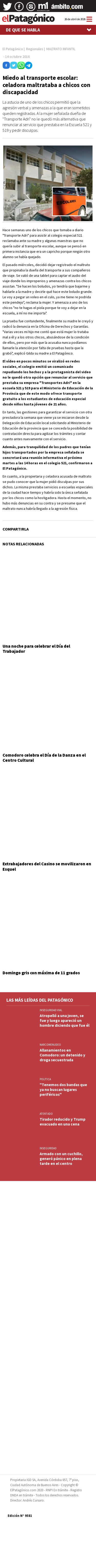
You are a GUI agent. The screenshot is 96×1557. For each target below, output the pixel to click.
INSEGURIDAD (48, 1148)
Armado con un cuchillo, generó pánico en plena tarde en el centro (61, 1158)
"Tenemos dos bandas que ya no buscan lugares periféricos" (63, 1089)
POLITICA (45, 1079)
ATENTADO (46, 1114)
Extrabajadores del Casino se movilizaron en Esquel (47, 866)
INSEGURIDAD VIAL (51, 1010)
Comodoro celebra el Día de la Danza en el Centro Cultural (44, 757)
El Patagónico (13, 49)
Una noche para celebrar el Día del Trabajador (36, 648)
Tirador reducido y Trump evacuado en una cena (63, 1122)
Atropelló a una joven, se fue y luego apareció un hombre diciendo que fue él (64, 1020)
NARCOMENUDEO (50, 1044)
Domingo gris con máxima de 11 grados (41, 973)
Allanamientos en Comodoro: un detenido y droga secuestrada (62, 1055)
